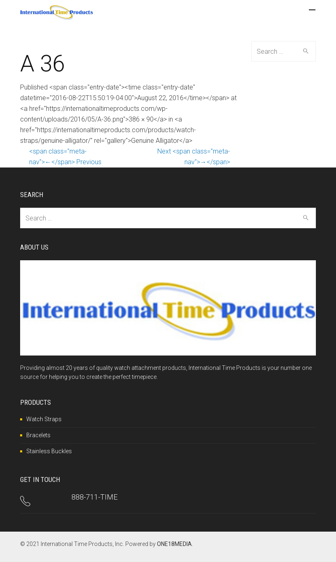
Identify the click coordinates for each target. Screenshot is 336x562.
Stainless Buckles (49, 451)
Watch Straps (44, 419)
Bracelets (38, 435)
